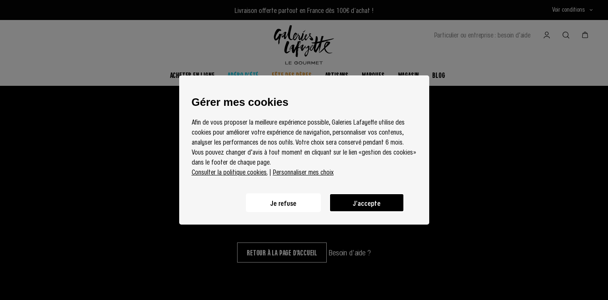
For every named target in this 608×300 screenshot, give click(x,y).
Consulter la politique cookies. (230, 172)
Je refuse (283, 203)
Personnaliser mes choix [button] (303, 172)
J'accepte (366, 203)
